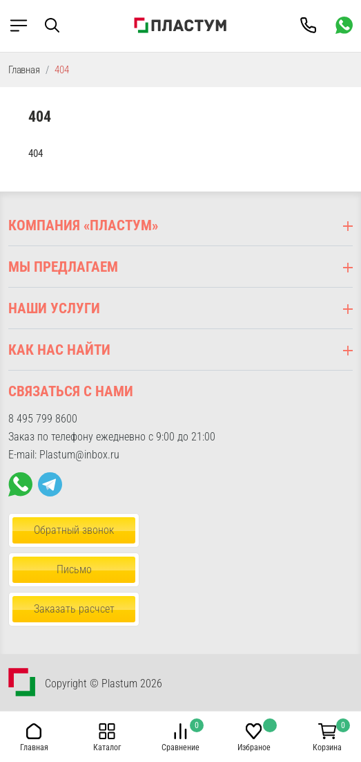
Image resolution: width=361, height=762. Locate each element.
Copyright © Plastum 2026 (103, 683)
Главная (24, 70)
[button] (62, 25)
